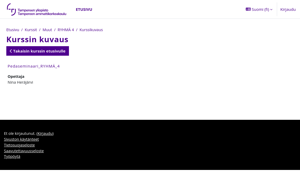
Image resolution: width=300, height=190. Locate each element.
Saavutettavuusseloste (24, 152)
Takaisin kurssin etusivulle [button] (38, 51)
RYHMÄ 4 (67, 29)
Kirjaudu (288, 9)
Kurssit (31, 29)
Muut (48, 29)
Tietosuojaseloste (20, 146)
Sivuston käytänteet (22, 140)
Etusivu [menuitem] (84, 9)
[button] (259, 9)
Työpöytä (12, 158)
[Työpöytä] (36, 9)
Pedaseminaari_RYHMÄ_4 (34, 66)
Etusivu (12, 29)
